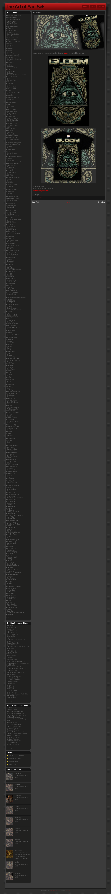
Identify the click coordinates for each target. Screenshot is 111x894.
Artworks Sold (39, 197)
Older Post (35, 202)
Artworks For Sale (15, 758)
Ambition (17, 873)
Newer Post (101, 202)
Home (85, 6)
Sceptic (17, 829)
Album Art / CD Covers (16, 755)
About (93, 6)
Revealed (18, 784)
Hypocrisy (18, 817)
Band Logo (12, 765)
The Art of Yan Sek (25, 6)
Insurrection (19, 851)
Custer (17, 807)
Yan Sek (68, 890)
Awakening (18, 773)
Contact (101, 6)
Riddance (37, 12)
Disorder (17, 840)
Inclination (18, 795)
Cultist (17, 862)
